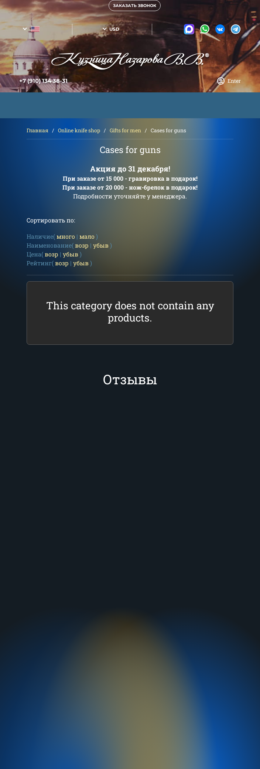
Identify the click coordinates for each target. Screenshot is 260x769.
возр (82, 245)
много (66, 236)
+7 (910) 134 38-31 (43, 81)
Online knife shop (79, 130)
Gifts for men (125, 130)
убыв (101, 245)
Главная (37, 130)
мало (87, 236)
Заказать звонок (134, 5)
